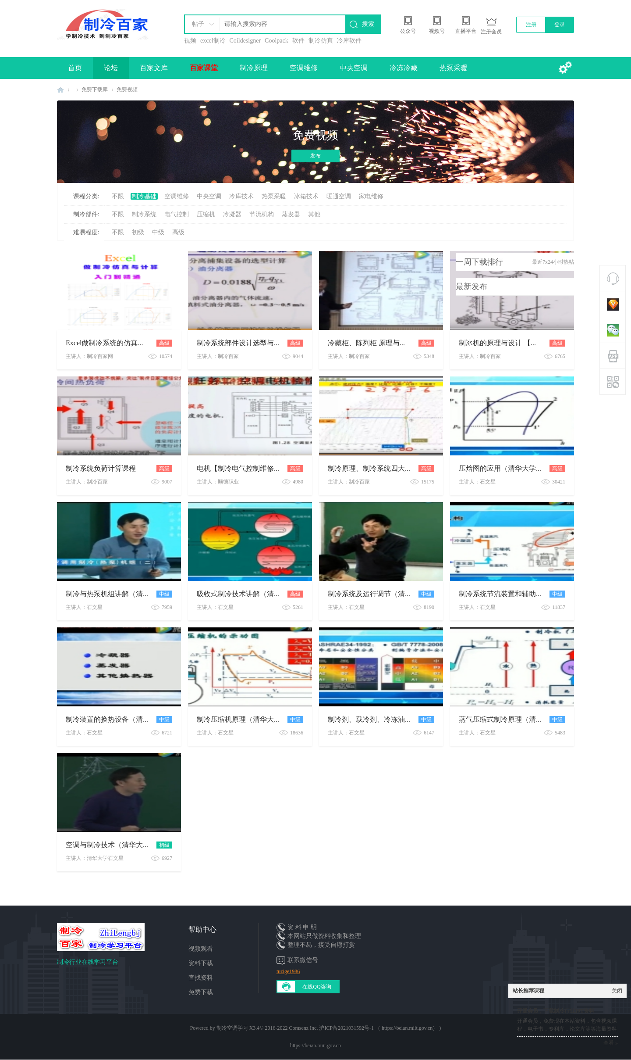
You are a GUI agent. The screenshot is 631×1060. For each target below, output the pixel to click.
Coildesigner (245, 40)
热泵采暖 (454, 68)
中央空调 (354, 68)
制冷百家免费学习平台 (60, 89)
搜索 (368, 24)
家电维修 (371, 196)
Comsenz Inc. (303, 1028)
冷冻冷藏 (404, 68)
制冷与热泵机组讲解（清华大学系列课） (129, 594)
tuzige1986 (288, 971)
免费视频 (127, 89)
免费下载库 (95, 89)
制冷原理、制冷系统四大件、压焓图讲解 (391, 468)
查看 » (610, 1043)
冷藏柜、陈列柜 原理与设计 (371, 343)
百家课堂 (204, 68)
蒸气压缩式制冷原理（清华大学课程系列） (525, 719)
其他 (314, 214)
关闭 (617, 991)
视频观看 (200, 948)
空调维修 (304, 68)
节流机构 (261, 214)
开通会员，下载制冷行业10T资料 (555, 1011)
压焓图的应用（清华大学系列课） (511, 468)
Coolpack (276, 40)
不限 (118, 196)
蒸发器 (291, 214)
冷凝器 (232, 214)
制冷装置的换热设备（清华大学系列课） (129, 719)
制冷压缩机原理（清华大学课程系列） (256, 719)
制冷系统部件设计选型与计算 (242, 343)
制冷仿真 (320, 40)
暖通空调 (338, 196)
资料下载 (200, 963)
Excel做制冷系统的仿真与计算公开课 (123, 343)
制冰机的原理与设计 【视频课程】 (512, 343)
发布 (315, 156)
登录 (559, 24)
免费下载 (200, 992)
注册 (531, 24)
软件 (298, 40)
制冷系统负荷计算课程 (101, 468)
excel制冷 (213, 40)
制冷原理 (254, 68)
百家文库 (154, 68)
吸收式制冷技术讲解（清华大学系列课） (260, 594)
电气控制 (176, 214)
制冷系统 (144, 214)
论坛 (111, 68)
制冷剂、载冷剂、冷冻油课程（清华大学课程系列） (408, 719)
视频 (190, 40)
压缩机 (206, 214)
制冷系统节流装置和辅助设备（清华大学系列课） (536, 594)
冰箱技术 (306, 196)
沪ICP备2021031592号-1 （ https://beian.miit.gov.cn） (378, 1028)
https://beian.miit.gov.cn (315, 1045)
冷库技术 (241, 196)
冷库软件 (349, 40)
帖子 (198, 24)
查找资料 (200, 977)
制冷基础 (144, 196)
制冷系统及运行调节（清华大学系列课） (391, 594)
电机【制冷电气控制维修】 (239, 468)
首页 (75, 68)
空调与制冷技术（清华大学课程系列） (125, 845)
